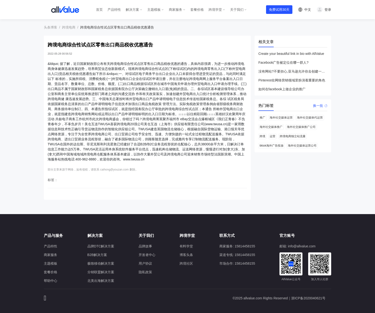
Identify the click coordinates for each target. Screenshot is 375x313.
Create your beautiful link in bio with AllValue (291, 54)
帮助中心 (50, 281)
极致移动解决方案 (100, 263)
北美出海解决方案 (100, 281)
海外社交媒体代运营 (310, 117)
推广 (262, 117)
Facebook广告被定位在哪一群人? (283, 62)
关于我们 (237, 9)
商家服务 (175, 9)
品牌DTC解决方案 (100, 246)
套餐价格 (197, 9)
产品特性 (114, 9)
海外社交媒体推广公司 (301, 127)
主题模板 (154, 9)
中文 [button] (307, 9)
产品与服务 (53, 235)
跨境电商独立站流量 (293, 136)
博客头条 (186, 255)
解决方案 (132, 9)
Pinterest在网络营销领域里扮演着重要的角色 (291, 80)
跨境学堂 (215, 9)
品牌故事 (145, 246)
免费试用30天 (279, 9)
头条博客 (50, 27)
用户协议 (145, 263)
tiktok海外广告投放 (272, 145)
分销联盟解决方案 (100, 272)
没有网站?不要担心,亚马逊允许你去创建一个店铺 (292, 71)
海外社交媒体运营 (281, 117)
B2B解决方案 (97, 255)
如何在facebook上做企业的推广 (282, 89)
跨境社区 (186, 263)
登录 (327, 9)
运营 (272, 136)
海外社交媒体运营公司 (302, 145)
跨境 (262, 136)
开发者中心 (147, 255)
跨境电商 (68, 27)
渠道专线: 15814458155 (237, 255)
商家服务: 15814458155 (237, 246)
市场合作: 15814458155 (237, 263)
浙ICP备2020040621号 (308, 298)
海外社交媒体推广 (271, 127)
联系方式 (227, 235)
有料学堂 (186, 246)
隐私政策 (145, 272)
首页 (99, 9)
